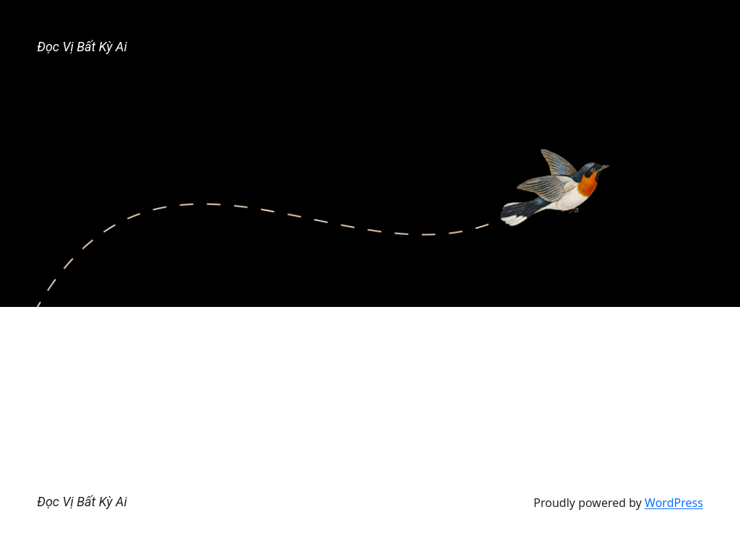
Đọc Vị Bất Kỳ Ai (81, 46)
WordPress (674, 503)
